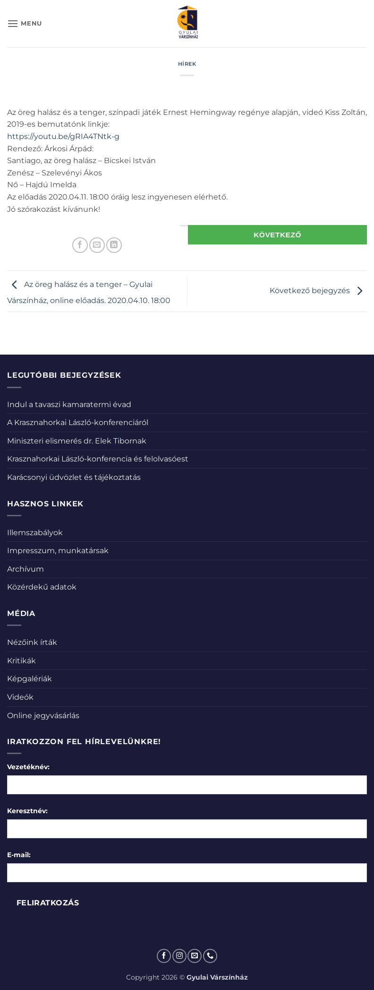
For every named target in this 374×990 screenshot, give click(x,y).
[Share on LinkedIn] (114, 245)
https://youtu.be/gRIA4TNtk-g (63, 136)
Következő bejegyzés (318, 290)
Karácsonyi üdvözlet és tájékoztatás (74, 477)
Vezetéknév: (28, 767)
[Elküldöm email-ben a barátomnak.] (97, 245)
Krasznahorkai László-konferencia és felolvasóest (97, 458)
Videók (20, 697)
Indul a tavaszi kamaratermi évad (69, 404)
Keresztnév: (27, 811)
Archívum (25, 568)
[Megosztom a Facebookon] (80, 245)
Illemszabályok (35, 532)
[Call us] (210, 956)
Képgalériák (29, 678)
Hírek (187, 64)
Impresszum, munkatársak (58, 550)
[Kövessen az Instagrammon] (179, 956)
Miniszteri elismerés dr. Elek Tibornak (76, 440)
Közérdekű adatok (41, 586)
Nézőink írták (32, 642)
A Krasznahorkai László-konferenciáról (77, 422)
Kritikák (21, 660)
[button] (24, 23)
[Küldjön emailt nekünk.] (194, 956)
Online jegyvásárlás (43, 715)
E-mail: (19, 855)
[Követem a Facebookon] (164, 956)
